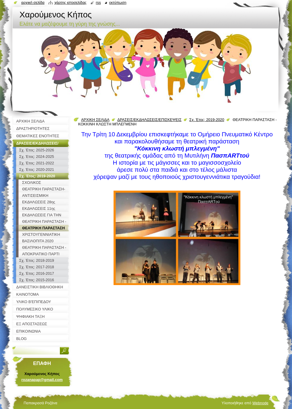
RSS (98, 2)
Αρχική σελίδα (33, 2)
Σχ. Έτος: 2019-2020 (206, 119)
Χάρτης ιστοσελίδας (70, 2)
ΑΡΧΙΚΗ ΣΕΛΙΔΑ (95, 119)
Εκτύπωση (117, 2)
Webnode (260, 403)
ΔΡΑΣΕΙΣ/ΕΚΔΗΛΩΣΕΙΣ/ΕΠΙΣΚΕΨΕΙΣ (149, 119)
